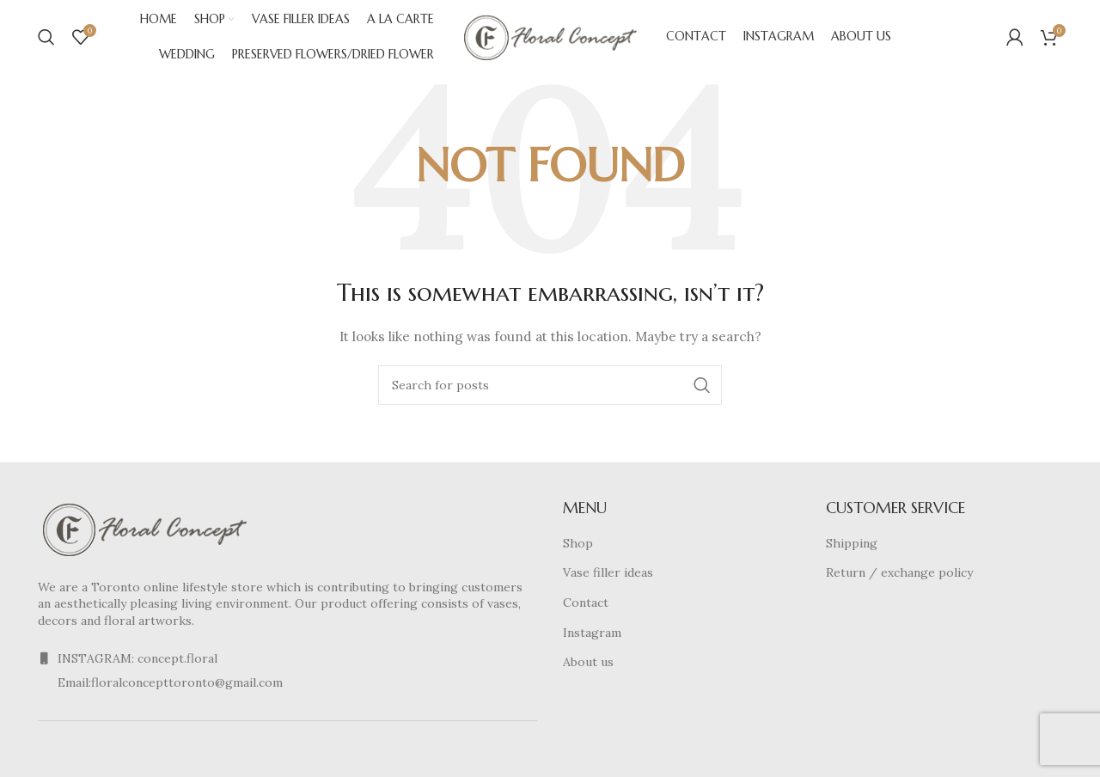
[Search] (46, 38)
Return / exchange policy (899, 576)
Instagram (592, 636)
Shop (578, 546)
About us (588, 666)
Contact (585, 606)
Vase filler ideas (608, 576)
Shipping (851, 546)
